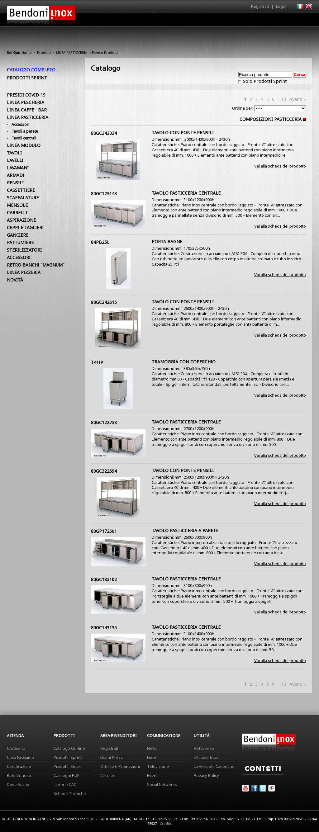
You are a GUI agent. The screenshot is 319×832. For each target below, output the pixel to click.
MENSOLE (17, 205)
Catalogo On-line (69, 748)
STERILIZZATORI (24, 250)
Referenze (204, 748)
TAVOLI (14, 153)
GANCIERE (17, 235)
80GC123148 (104, 193)
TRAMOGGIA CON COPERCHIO (184, 362)
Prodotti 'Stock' (68, 766)
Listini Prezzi (112, 757)
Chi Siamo (16, 748)
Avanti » (297, 99)
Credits (166, 823)
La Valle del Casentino (214, 766)
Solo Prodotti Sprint (264, 81)
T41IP (97, 362)
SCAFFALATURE (23, 198)
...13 (282, 99)
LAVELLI (15, 160)
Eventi (153, 775)
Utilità (280, 21)
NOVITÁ (15, 280)
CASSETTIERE (21, 190)
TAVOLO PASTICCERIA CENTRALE (186, 193)
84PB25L (100, 242)
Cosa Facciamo (20, 757)
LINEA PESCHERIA (25, 102)
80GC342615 (104, 302)
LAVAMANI (18, 168)
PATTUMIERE (20, 242)
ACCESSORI (19, 257)
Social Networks (162, 784)
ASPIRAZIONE (21, 220)
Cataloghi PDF (66, 775)
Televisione (158, 766)
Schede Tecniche (70, 793)
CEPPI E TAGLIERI (25, 227)
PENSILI (15, 183)
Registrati (260, 6)
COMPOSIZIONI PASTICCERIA (271, 119)
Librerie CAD (65, 784)
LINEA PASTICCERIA (71, 52)
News (152, 748)
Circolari (107, 775)
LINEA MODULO (23, 145)
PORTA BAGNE (167, 241)
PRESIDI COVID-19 (26, 95)
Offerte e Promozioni (120, 766)
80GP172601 (104, 531)
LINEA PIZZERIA (23, 272)
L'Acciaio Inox (206, 757)
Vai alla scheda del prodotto (280, 166)
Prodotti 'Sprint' (68, 757)
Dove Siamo (18, 784)
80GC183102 (104, 579)
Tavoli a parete (25, 131)
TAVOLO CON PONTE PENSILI (183, 132)
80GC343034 (104, 133)
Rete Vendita (19, 775)
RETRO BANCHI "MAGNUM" (35, 265)
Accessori (20, 124)
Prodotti (174, 21)
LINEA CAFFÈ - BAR (27, 110)
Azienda (148, 21)
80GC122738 (104, 422)
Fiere (151, 757)
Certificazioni (19, 766)
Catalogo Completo (31, 70)
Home (124, 19)
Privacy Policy (206, 775)
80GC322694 (104, 471)
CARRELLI (17, 212)
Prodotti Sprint (27, 78)
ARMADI (15, 175)
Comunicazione (248, 21)
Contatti (303, 19)
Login (281, 6)
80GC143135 (104, 628)
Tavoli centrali (24, 138)
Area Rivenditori (208, 21)
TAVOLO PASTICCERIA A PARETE (185, 530)
